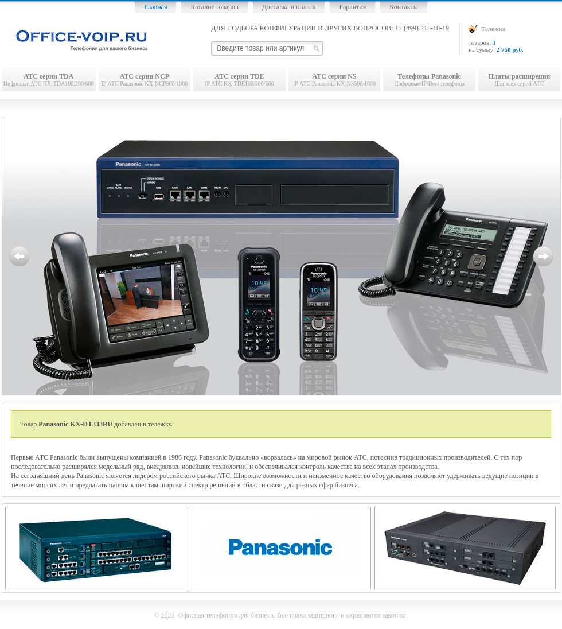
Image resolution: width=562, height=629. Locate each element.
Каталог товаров (214, 7)
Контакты (403, 7)
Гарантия (352, 7)
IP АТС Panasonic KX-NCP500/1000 (145, 79)
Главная (155, 7)
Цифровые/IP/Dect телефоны (429, 79)
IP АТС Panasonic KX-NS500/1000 (334, 79)
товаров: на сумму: (514, 39)
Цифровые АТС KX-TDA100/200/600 (49, 79)
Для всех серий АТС (519, 79)
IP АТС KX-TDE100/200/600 (239, 79)
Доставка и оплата (289, 7)
